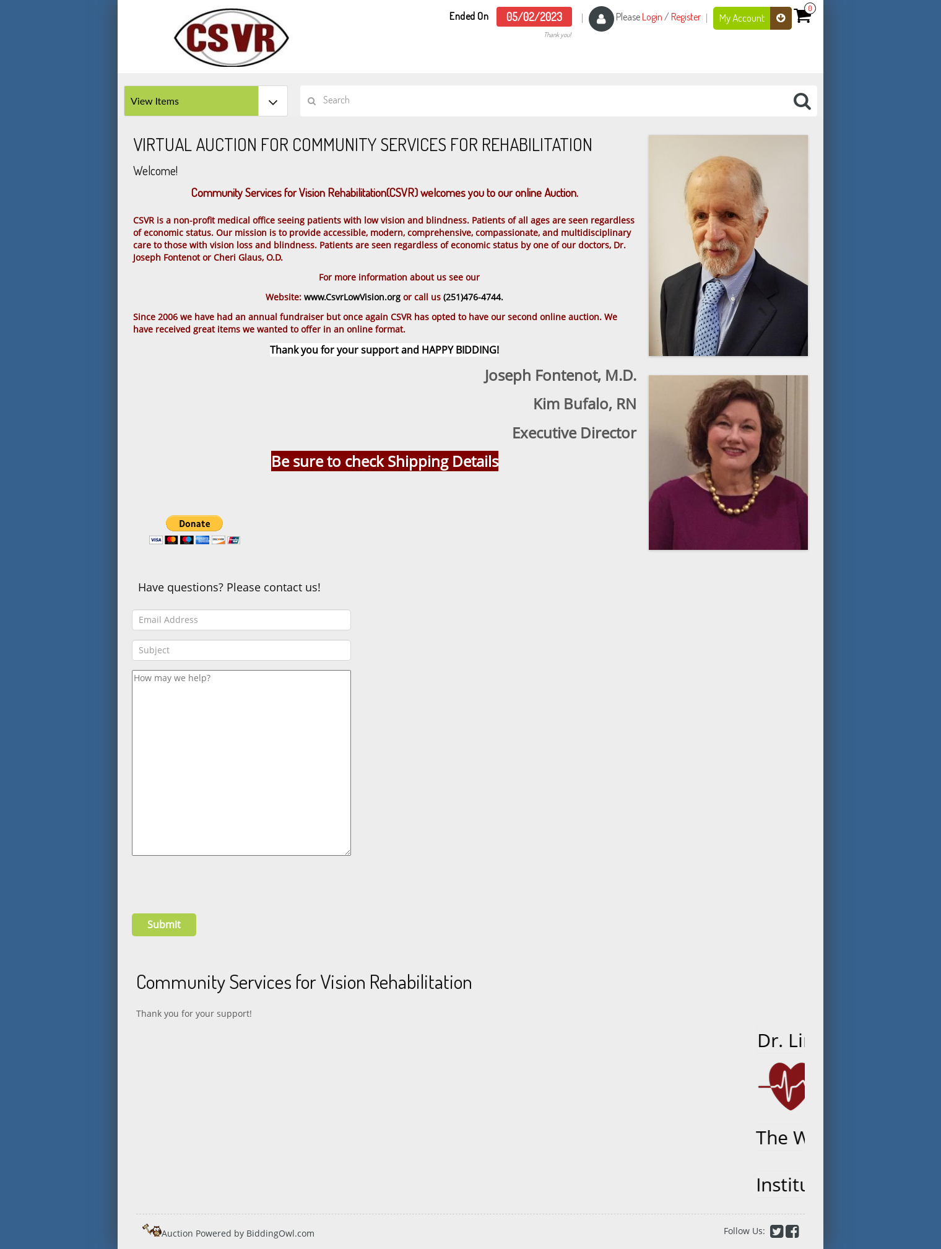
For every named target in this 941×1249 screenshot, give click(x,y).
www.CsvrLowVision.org (352, 297)
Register (686, 17)
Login (652, 17)
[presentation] (226, 880)
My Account (755, 18)
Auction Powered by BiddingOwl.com (238, 1233)
